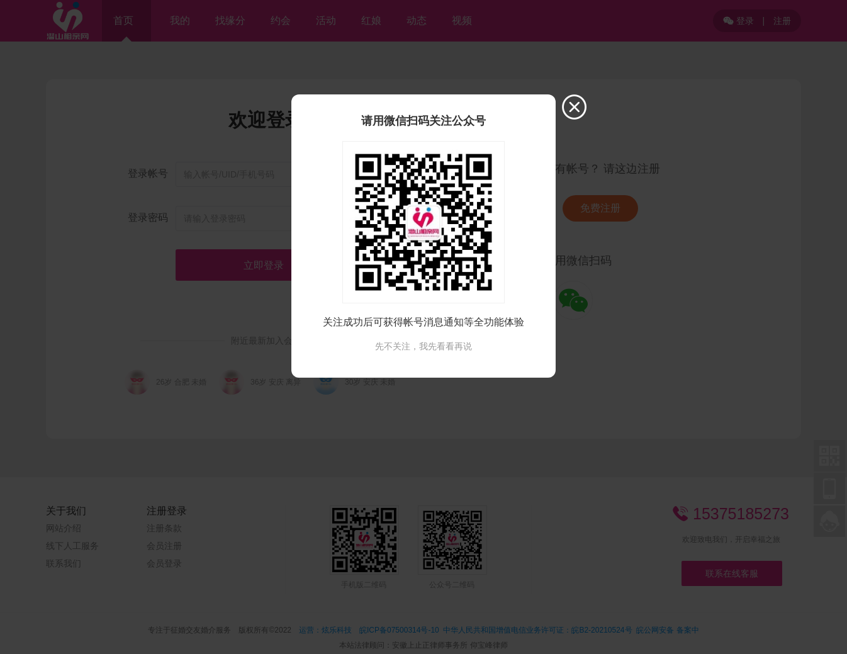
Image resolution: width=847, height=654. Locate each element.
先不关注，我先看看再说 (423, 346)
